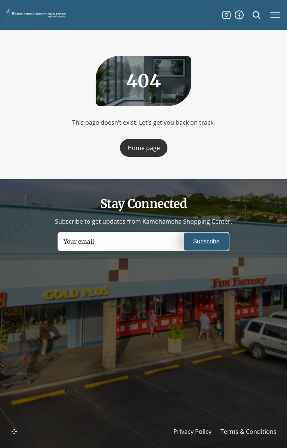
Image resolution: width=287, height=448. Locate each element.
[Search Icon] (256, 15)
